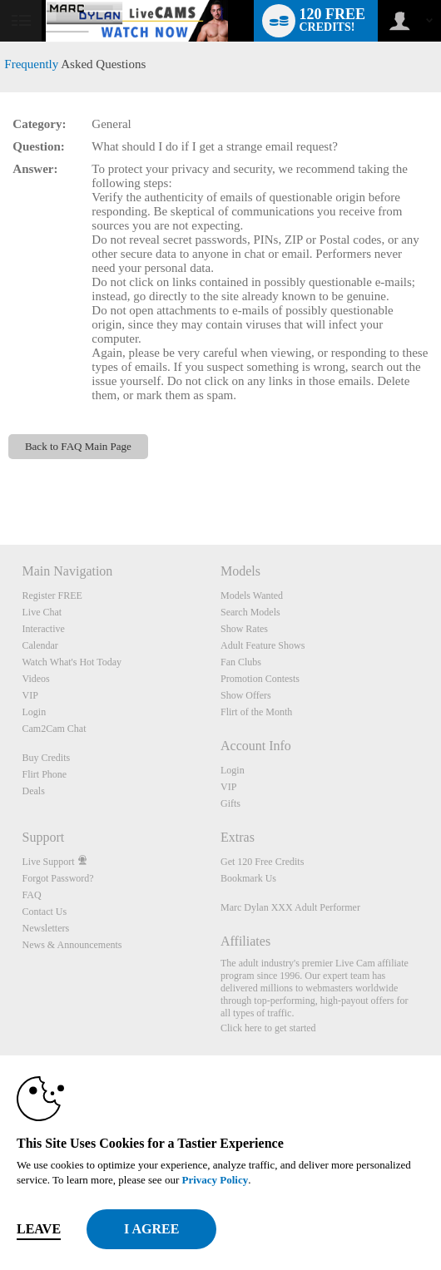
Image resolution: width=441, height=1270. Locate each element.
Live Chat (42, 612)
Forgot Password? (58, 878)
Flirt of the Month (256, 712)
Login (34, 712)
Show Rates (244, 629)
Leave (39, 1229)
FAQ (32, 895)
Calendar (40, 645)
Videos (36, 678)
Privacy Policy (214, 1180)
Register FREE (52, 595)
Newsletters (46, 928)
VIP (30, 695)
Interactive (43, 629)
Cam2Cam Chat (54, 728)
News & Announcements (72, 945)
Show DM (0, 482)
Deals (33, 791)
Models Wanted (251, 595)
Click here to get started (268, 1028)
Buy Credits (46, 757)
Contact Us (44, 911)
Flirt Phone (44, 774)
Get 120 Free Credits (262, 861)
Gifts (230, 803)
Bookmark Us (248, 878)
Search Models (250, 612)
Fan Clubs (240, 662)
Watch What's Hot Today (72, 662)
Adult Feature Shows (262, 645)
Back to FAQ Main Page (78, 446)
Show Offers (245, 695)
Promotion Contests (260, 678)
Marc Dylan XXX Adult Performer (290, 907)
